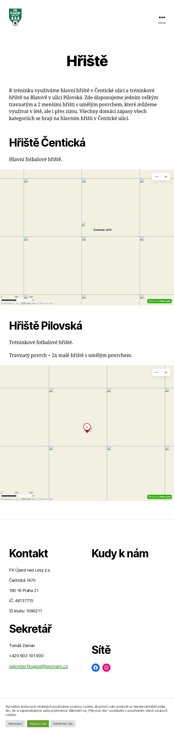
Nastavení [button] (15, 723)
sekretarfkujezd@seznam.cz (38, 669)
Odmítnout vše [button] (63, 723)
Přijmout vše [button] (38, 723)
